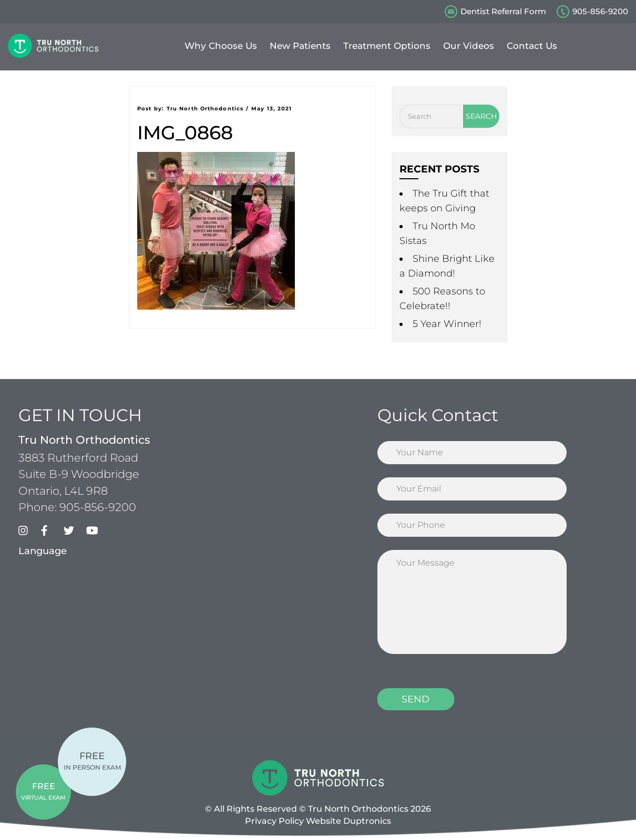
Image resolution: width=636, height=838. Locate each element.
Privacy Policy (274, 821)
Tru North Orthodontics (205, 108)
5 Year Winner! (447, 324)
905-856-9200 (600, 11)
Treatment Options (386, 45)
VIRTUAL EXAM (43, 791)
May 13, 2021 (271, 108)
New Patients (300, 45)
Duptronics (367, 821)
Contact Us (532, 45)
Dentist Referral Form (503, 11)
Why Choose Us (220, 45)
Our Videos (468, 45)
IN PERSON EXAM (92, 760)
